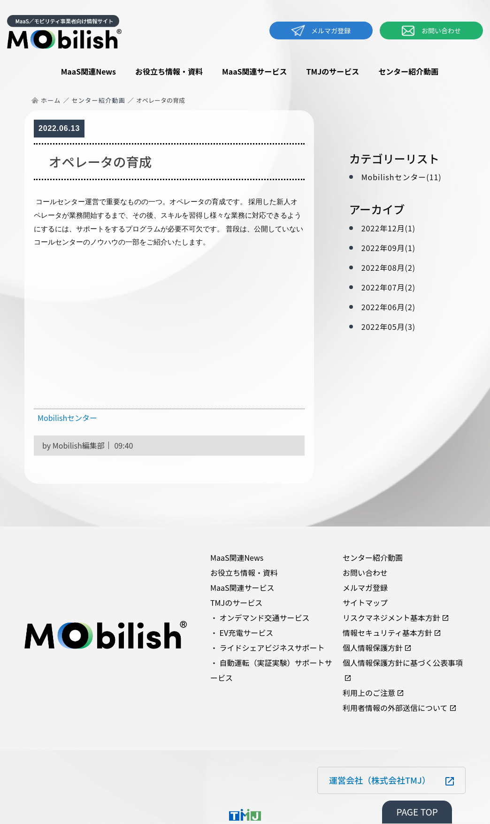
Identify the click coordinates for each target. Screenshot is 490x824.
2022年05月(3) (388, 326)
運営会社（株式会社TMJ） (379, 780)
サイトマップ (365, 602)
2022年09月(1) (388, 247)
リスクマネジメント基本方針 (391, 617)
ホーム (51, 100)
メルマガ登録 (321, 30)
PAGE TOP (417, 811)
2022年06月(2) (388, 307)
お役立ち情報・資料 (169, 71)
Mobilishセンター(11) (401, 177)
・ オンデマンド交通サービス (260, 617)
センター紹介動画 (408, 71)
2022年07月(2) (388, 287)
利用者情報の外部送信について (395, 707)
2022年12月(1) (388, 228)
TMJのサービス (333, 71)
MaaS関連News (88, 71)
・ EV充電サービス (241, 632)
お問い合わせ (431, 30)
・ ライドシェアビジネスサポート (267, 647)
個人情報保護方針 (373, 647)
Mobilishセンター (67, 417)
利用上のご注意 (369, 692)
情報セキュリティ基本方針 (387, 632)
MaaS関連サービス (254, 71)
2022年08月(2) (388, 267)
